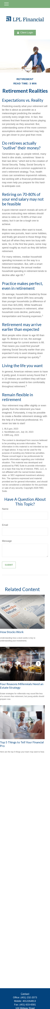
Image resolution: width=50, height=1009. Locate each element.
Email (5, 525)
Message (7, 541)
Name (5, 509)
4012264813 (29, 1001)
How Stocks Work (12, 632)
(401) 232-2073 (29, 997)
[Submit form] (9, 565)
